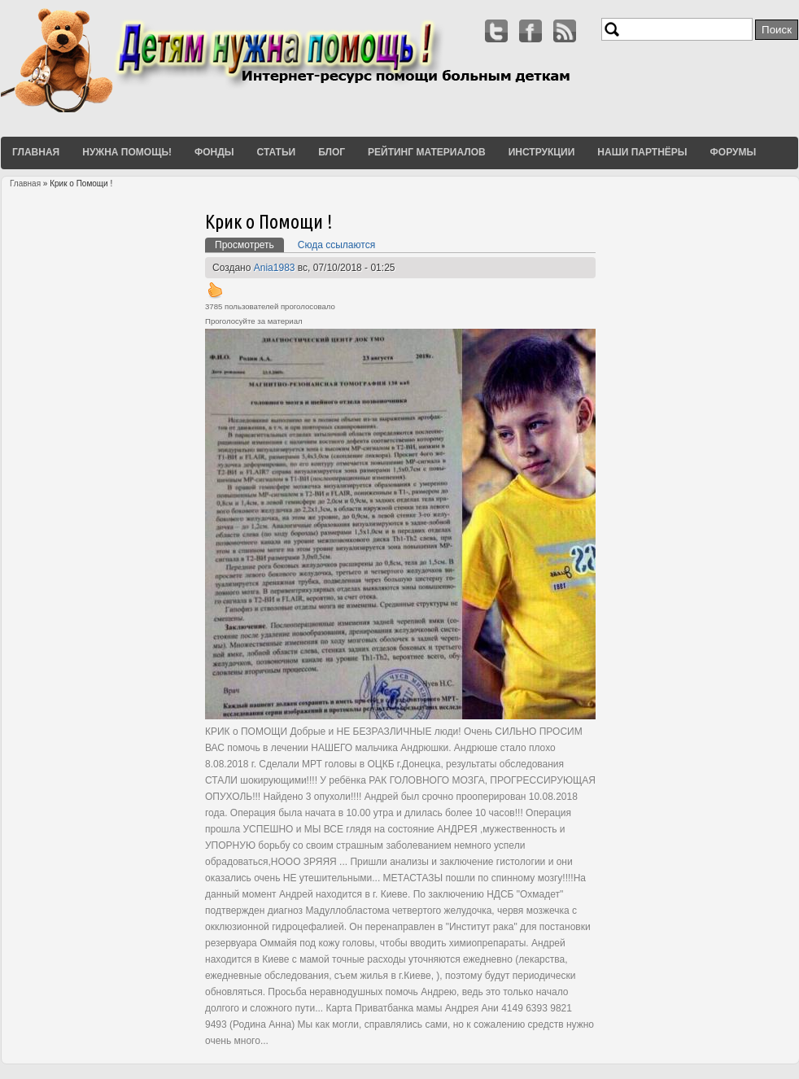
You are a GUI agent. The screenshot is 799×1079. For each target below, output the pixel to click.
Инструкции (542, 152)
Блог (331, 152)
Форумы (733, 152)
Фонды (214, 152)
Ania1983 (274, 267)
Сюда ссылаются (336, 245)
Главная (35, 152)
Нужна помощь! (127, 152)
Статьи (276, 152)
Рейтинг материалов (427, 152)
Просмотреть (249, 244)
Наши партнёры (642, 152)
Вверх (215, 289)
